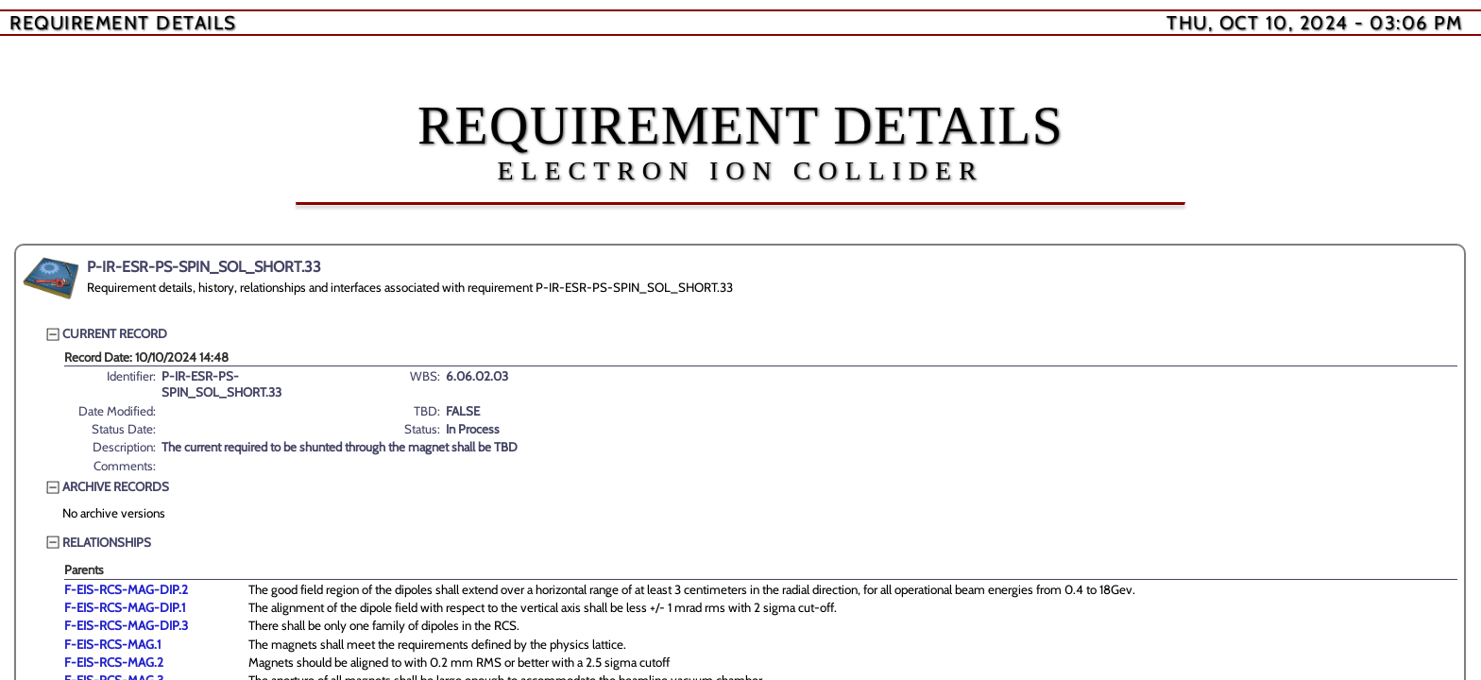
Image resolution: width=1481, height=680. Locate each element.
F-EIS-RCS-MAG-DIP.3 (126, 625)
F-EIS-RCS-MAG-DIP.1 (124, 607)
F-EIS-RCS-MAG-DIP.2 (126, 589)
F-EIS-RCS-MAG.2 (113, 662)
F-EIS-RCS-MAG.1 (112, 644)
